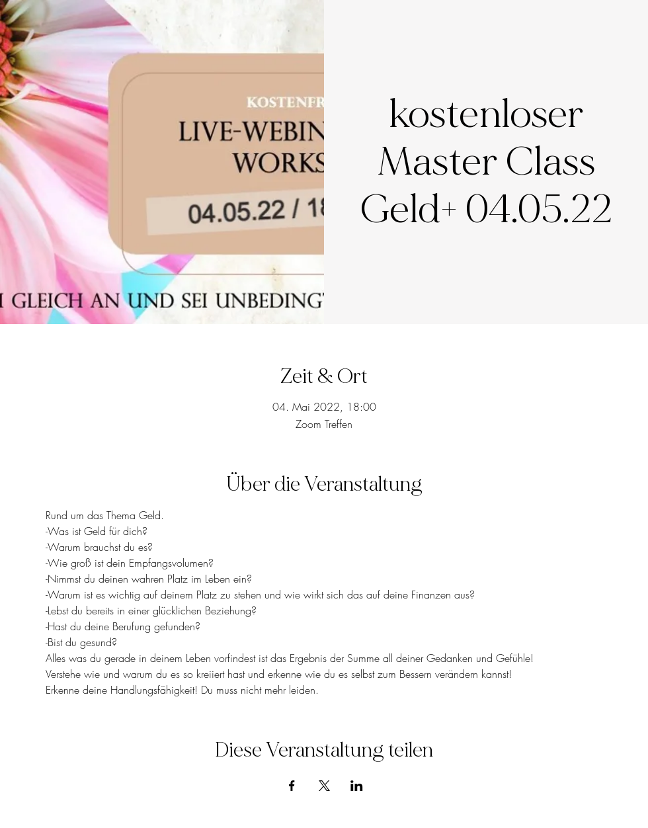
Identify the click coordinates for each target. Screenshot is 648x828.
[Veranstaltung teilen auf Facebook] (292, 785)
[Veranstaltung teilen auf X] (324, 785)
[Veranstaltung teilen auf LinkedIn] (356, 785)
